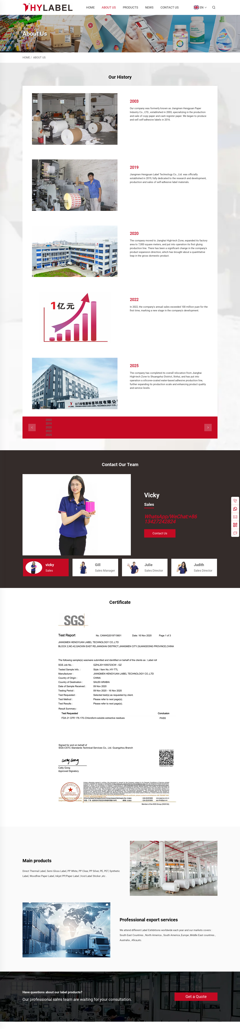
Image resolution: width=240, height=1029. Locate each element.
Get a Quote (196, 1004)
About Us (109, 7)
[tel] (235, 501)
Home (90, 7)
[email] (235, 517)
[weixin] (235, 525)
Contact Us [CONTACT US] (159, 540)
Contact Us (169, 7)
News (149, 7)
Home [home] (26, 57)
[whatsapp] (235, 509)
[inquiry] (235, 533)
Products (130, 7)
